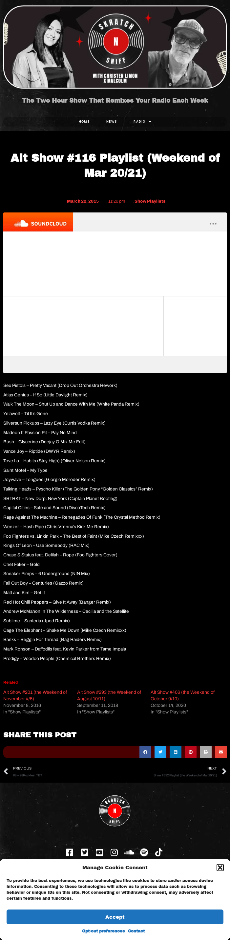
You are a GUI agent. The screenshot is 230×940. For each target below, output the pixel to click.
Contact (136, 931)
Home (84, 121)
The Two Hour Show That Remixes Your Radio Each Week (115, 100)
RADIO (142, 122)
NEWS (111, 121)
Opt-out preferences (103, 931)
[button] (220, 867)
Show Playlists (150, 201)
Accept (115, 917)
